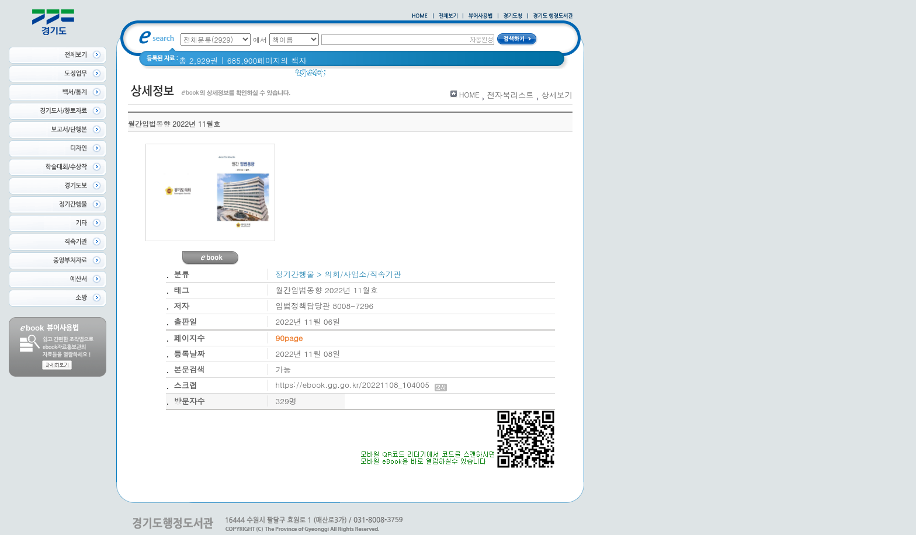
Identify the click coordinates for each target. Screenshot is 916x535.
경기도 (369, 75)
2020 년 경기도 (417, 75)
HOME (469, 94)
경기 (341, 75)
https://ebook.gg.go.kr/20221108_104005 (361, 384)
